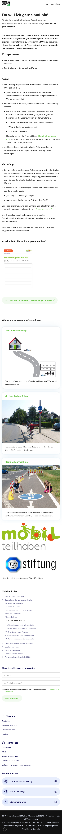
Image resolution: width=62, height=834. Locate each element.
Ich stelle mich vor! (12, 607)
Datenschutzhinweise (10, 760)
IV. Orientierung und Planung (16, 632)
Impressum (6, 747)
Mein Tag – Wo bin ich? (14, 613)
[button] (4, 829)
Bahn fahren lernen (12, 650)
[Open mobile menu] (55, 3)
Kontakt (5, 734)
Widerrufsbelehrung (10, 756)
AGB (4, 752)
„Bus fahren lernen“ (43, 209)
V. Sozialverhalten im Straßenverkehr (19, 635)
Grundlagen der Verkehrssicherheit (19, 600)
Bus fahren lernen (12, 647)
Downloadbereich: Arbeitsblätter (18, 657)
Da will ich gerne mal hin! (15, 620)
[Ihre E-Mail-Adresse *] (31, 683)
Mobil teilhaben (21, 20)
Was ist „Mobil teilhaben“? (15, 596)
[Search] (47, 3)
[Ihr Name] (31, 675)
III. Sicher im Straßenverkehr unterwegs (20, 628)
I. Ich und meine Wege (33, 23)
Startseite (6, 20)
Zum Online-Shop (14, 801)
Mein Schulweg (11, 617)
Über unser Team (8, 730)
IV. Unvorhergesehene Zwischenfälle (19, 639)
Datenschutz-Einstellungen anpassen (16, 765)
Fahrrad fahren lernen (14, 653)
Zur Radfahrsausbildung (17, 781)
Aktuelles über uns (9, 725)
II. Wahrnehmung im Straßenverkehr (19, 625)
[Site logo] (6, 3)
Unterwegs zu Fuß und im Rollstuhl (19, 643)
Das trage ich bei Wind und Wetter (19, 610)
